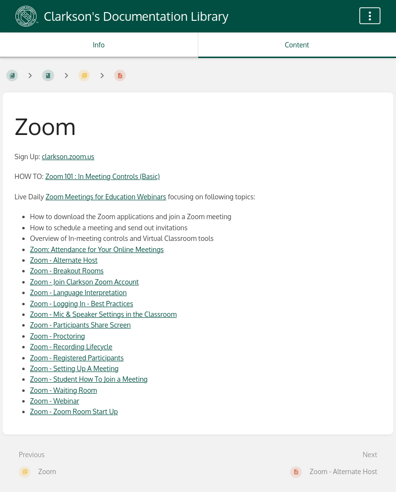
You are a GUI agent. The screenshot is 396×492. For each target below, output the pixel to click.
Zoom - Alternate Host (64, 260)
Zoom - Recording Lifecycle (71, 347)
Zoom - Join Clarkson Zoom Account (84, 282)
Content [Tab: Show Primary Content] (297, 45)
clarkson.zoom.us (68, 156)
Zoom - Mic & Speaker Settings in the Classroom (103, 314)
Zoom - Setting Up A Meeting (74, 368)
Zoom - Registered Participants (77, 358)
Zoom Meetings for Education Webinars (105, 197)
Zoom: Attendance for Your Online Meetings (97, 249)
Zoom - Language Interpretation (78, 292)
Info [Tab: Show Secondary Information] (99, 45)
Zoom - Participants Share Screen (80, 325)
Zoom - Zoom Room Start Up (74, 411)
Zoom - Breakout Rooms (66, 271)
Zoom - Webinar (54, 401)
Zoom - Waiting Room (63, 390)
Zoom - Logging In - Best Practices (81, 303)
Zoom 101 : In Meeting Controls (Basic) (102, 176)
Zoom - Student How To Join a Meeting (88, 379)
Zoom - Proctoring (57, 336)
